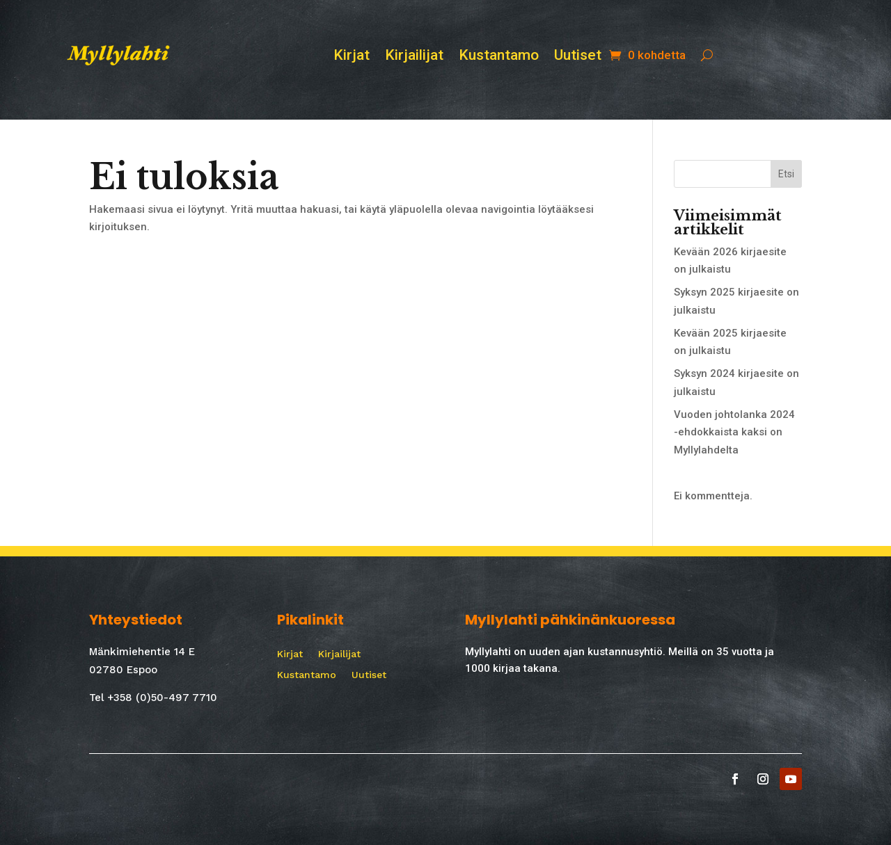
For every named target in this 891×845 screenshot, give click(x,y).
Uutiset (577, 56)
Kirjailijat (414, 56)
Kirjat (351, 56)
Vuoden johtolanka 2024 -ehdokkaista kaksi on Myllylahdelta (734, 432)
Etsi (786, 173)
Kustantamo (499, 56)
